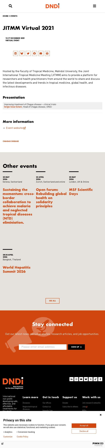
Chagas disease (11, 141)
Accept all (84, 426)
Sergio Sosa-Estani (13, 107)
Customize (7, 437)
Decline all (84, 431)
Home (5, 16)
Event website (14, 128)
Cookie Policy (22, 437)
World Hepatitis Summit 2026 (16, 269)
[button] (15, 53)
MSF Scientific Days (81, 191)
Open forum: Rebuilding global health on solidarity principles (51, 197)
